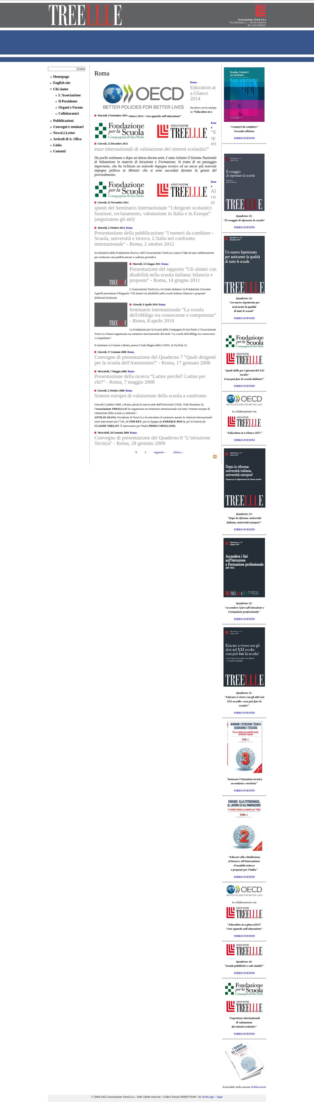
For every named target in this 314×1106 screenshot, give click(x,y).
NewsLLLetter (64, 133)
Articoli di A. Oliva (67, 139)
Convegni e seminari (68, 127)
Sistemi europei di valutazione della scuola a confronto (150, 395)
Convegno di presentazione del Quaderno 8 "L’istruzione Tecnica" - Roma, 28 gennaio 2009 (152, 440)
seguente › (160, 452)
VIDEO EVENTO (244, 138)
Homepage (61, 76)
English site (61, 83)
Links (57, 145)
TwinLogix (208, 1096)
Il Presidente (67, 101)
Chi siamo (60, 89)
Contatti (59, 151)
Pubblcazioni (258, 1087)
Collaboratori (68, 113)
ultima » (178, 452)
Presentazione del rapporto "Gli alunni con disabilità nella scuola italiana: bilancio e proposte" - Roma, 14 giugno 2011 (173, 274)
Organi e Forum (70, 107)
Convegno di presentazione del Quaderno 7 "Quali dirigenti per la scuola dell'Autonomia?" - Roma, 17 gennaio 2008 (155, 360)
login (220, 1096)
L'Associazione (69, 95)
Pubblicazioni (63, 121)
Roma (193, 82)
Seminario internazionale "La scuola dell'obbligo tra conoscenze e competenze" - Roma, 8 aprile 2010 (173, 315)
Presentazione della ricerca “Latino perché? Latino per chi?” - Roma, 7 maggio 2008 (149, 379)
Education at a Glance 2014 (203, 93)
